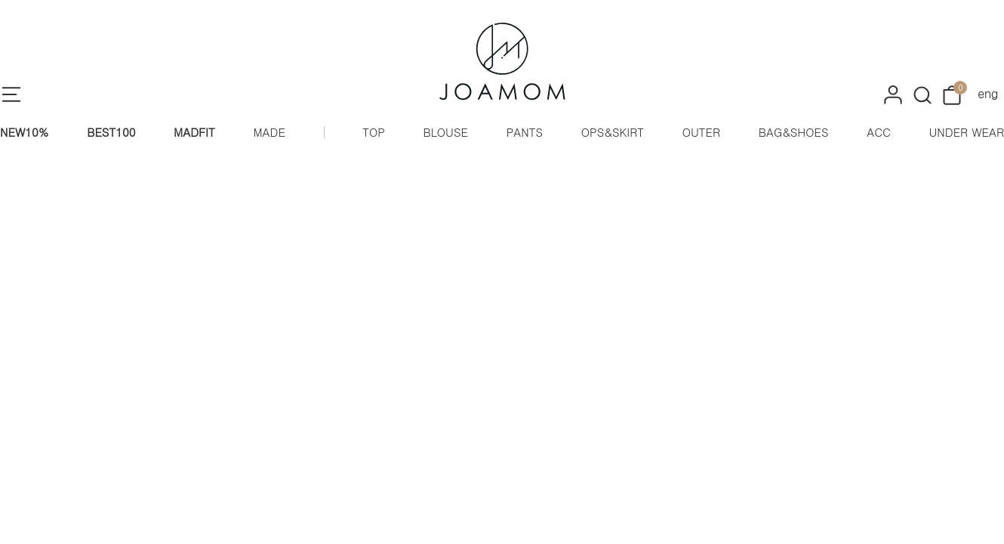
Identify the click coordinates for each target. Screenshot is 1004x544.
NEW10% (24, 132)
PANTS (525, 132)
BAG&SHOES (794, 132)
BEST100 (111, 132)
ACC (879, 132)
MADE (269, 132)
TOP (373, 132)
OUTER (701, 132)
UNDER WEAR (966, 132)
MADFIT (194, 132)
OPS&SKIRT (612, 132)
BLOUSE (445, 132)
